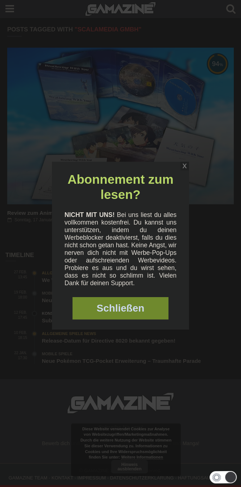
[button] (221, 477)
